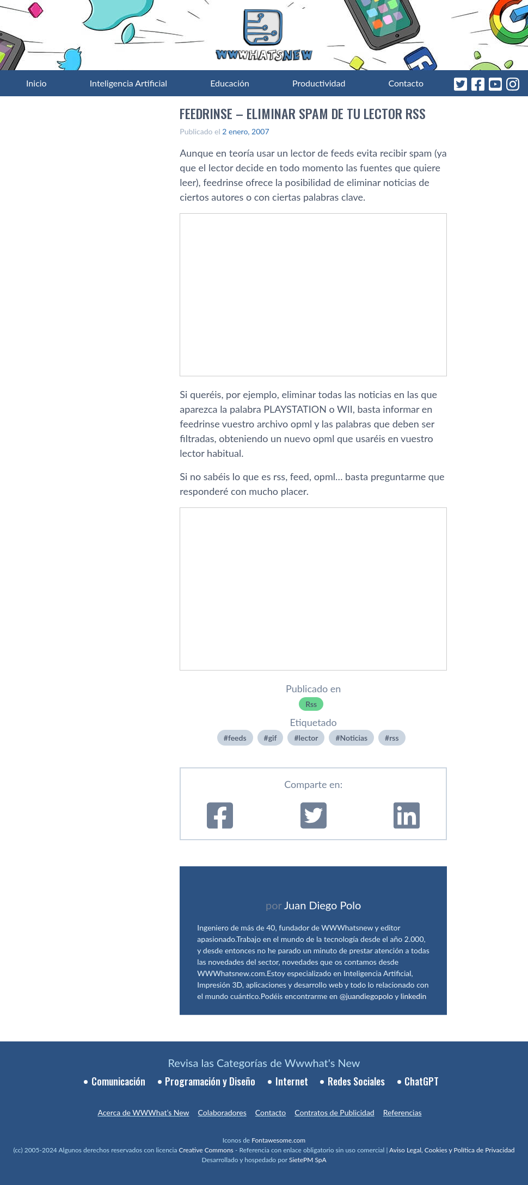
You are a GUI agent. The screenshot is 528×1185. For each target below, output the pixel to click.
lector (308, 737)
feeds (237, 737)
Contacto (405, 83)
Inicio (36, 83)
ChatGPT (421, 1081)
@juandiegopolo (366, 996)
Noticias (354, 737)
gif (272, 737)
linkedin (414, 996)
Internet (291, 1081)
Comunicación (118, 1081)
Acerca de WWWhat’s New (143, 1112)
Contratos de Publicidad (334, 1112)
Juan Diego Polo (322, 904)
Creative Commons (206, 1150)
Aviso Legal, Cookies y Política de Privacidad (452, 1150)
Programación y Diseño (210, 1081)
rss (393, 737)
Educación (229, 83)
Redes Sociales (356, 1081)
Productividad (318, 83)
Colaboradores (222, 1112)
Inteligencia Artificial (128, 83)
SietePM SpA (308, 1160)
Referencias (402, 1112)
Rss (311, 704)
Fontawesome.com (278, 1140)
